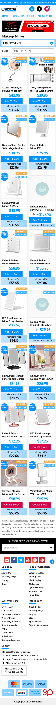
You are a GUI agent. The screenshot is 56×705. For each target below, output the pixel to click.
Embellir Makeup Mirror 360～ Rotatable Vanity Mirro (42, 209)
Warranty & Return (11, 621)
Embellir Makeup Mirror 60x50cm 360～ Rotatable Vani (41, 263)
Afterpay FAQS (8, 576)
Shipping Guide (9, 625)
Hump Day (34, 595)
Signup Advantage (10, 640)
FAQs (4, 629)
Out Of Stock (39, 447)
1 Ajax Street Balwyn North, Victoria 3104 (24, 659)
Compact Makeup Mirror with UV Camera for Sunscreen (13, 494)
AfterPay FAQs (36, 610)
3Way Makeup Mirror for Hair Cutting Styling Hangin (41, 90)
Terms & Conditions (11, 614)
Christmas (34, 584)
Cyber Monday (36, 587)
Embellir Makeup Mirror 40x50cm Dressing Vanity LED (12, 263)
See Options (40, 220)
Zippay (4, 580)
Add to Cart (12, 101)
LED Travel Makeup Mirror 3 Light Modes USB (12, 321)
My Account (7, 607)
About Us (6, 573)
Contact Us (7, 610)
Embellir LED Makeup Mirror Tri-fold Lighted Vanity (13, 378)
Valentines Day (36, 573)
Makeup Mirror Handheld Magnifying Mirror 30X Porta (41, 325)
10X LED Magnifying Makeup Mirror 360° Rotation (12, 90)
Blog (3, 584)
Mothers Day (35, 591)
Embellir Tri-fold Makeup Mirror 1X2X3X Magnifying (41, 378)
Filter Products (12, 43)
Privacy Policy (8, 618)
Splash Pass (7, 636)
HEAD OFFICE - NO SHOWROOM (19, 655)
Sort (5, 51)
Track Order (7, 632)
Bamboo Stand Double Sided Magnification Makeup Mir (13, 148)
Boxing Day (34, 576)
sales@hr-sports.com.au (15, 652)
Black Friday (35, 580)
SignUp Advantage (38, 625)
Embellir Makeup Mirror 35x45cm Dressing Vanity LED (12, 206)
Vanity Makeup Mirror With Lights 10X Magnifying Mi (41, 494)
